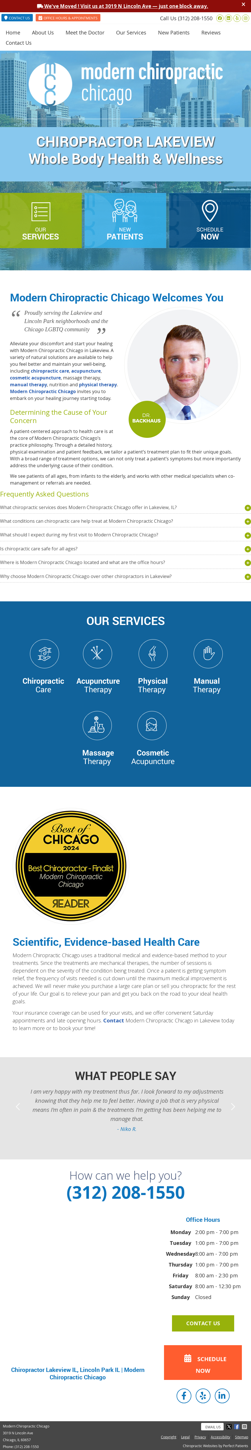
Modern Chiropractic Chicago (43, 391)
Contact (113, 1020)
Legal (185, 1437)
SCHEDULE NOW (203, 1363)
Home (13, 32)
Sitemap (241, 1437)
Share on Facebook (237, 1426)
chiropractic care (50, 371)
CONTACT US (17, 18)
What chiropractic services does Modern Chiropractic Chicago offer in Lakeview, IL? (88, 507)
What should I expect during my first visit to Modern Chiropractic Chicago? (79, 535)
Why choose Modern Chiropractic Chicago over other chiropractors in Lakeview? (86, 576)
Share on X (229, 1426)
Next (232, 1106)
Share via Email (245, 1426)
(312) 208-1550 (195, 18)
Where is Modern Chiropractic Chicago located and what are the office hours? (82, 562)
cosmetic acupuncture (35, 378)
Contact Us (19, 42)
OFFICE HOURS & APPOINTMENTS (68, 18)
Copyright (168, 1437)
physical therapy (98, 384)
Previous (18, 1106)
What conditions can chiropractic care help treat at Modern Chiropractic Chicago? (86, 521)
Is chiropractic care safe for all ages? (39, 549)
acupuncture (86, 371)
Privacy (200, 1437)
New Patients (174, 32)
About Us (43, 32)
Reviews (211, 32)
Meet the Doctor (85, 32)
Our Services (131, 32)
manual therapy (28, 384)
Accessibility (220, 1437)
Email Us (213, 1427)
